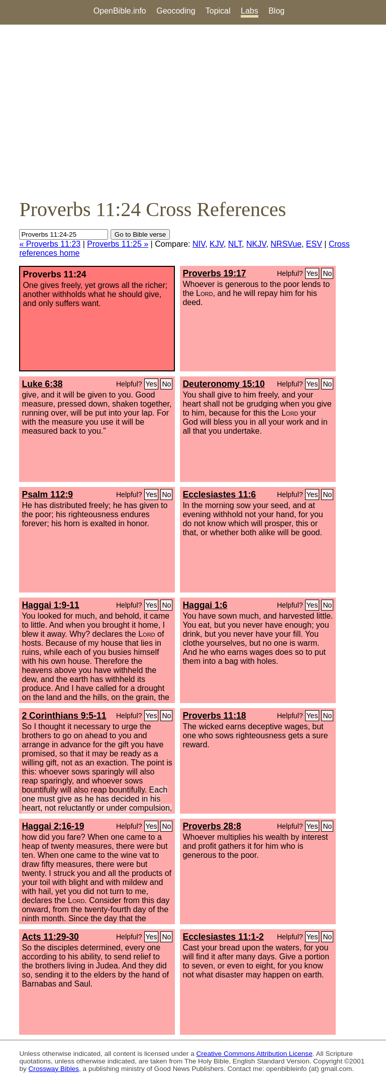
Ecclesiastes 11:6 (219, 494)
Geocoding (175, 11)
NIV (198, 244)
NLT (235, 244)
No (327, 273)
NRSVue (286, 244)
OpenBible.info (119, 11)
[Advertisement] (193, 111)
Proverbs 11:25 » (117, 244)
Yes (312, 273)
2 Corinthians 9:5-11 (64, 716)
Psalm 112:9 (47, 494)
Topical (218, 11)
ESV (314, 244)
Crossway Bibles (54, 1068)
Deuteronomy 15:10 (223, 384)
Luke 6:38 (42, 384)
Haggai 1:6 (204, 605)
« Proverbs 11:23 (49, 244)
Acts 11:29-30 (50, 937)
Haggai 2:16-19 (53, 826)
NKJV (256, 244)
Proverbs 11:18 (214, 716)
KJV (217, 244)
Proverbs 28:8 (211, 826)
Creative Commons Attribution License (255, 1053)
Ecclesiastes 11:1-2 (222, 937)
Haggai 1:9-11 (50, 605)
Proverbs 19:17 (214, 273)
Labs (249, 11)
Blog (276, 11)
